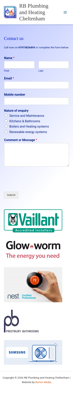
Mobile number (14, 94)
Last (41, 70)
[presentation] (33, 185)
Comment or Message (20, 140)
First (6, 70)
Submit (11, 194)
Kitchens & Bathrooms (24, 121)
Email (9, 78)
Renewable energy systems (28, 132)
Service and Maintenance (26, 116)
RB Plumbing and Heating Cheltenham (33, 12)
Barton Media (43, 382)
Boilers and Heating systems (29, 126)
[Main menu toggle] (65, 12)
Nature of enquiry (16, 110)
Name (9, 58)
